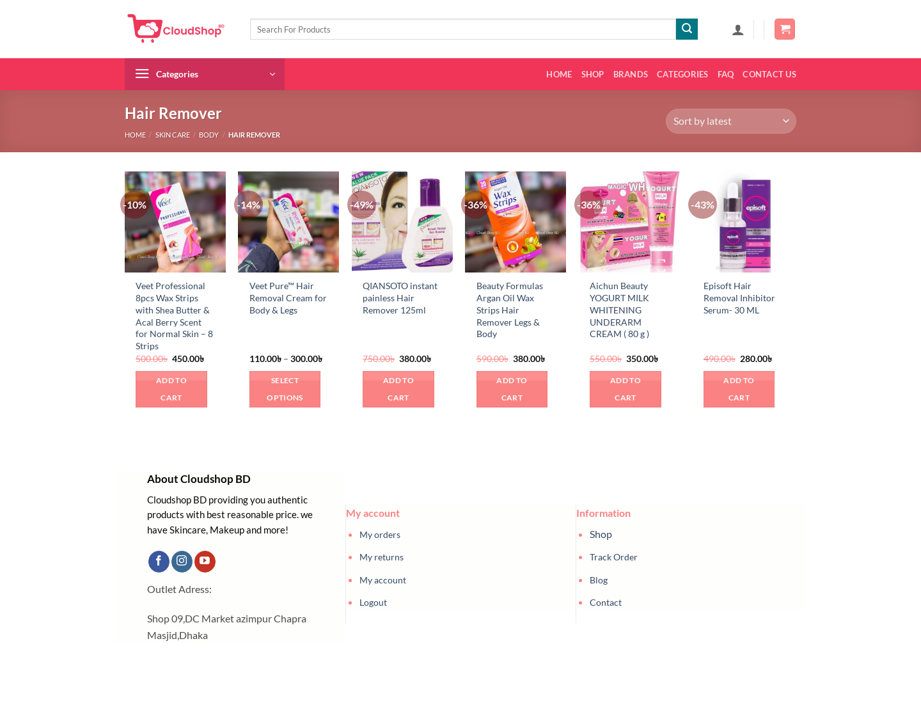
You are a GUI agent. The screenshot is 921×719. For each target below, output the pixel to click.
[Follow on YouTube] (205, 562)
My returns (381, 556)
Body (209, 134)
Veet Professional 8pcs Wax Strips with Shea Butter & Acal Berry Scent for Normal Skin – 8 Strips (174, 315)
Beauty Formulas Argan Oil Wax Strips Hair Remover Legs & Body (509, 309)
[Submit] (687, 29)
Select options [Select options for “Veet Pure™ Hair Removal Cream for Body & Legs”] (285, 389)
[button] (738, 29)
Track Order (614, 556)
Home (559, 74)
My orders (379, 534)
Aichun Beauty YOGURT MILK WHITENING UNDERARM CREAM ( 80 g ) (619, 309)
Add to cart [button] (171, 389)
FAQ (726, 74)
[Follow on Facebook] (158, 562)
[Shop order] (731, 121)
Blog (599, 579)
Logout (373, 602)
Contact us (769, 74)
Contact (606, 602)
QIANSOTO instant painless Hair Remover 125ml (400, 297)
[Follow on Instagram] (182, 562)
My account (382, 579)
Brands (631, 74)
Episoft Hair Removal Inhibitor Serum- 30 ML (739, 297)
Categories (683, 74)
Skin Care (172, 134)
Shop (592, 74)
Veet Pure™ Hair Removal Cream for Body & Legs (288, 297)
